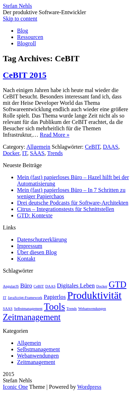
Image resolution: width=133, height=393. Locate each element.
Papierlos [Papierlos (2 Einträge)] (55, 297)
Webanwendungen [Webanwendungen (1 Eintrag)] (92, 309)
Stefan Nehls (17, 6)
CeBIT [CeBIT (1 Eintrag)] (39, 286)
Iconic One (15, 387)
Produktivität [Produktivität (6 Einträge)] (94, 295)
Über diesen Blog (37, 252)
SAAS (37, 153)
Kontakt (26, 259)
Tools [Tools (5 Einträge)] (54, 306)
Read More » (55, 135)
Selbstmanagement (38, 349)
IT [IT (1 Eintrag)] (4, 298)
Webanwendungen (38, 356)
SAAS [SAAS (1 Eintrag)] (7, 309)
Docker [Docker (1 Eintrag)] (101, 286)
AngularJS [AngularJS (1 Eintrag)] (11, 286)
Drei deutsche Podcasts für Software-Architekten (72, 203)
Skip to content (20, 19)
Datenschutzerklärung (42, 240)
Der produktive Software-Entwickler (44, 12)
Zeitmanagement (36, 362)
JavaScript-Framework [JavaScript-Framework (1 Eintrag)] (25, 298)
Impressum (29, 246)
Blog (22, 31)
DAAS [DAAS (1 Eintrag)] (50, 286)
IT (24, 153)
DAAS (110, 147)
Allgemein (38, 147)
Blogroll (26, 43)
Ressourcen (30, 37)
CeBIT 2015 (24, 75)
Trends (55, 153)
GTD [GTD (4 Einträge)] (118, 284)
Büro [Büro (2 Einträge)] (26, 285)
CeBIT (92, 147)
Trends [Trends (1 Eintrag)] (71, 309)
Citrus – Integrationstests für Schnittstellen (65, 209)
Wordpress (89, 387)
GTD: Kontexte (34, 215)
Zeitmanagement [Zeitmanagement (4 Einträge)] (32, 317)
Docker (11, 153)
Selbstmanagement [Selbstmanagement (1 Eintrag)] (28, 309)
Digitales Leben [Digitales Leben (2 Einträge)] (76, 285)
